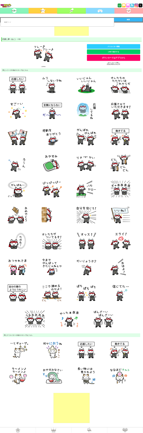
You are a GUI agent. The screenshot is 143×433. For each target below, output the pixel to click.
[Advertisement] (71, 30)
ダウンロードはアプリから (113, 58)
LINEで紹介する (113, 52)
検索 (128, 19)
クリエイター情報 (114, 46)
